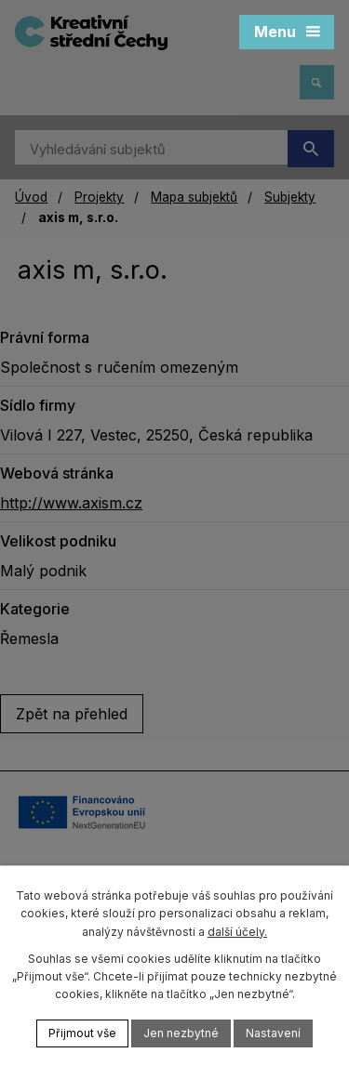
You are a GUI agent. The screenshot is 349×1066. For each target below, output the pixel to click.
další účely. (237, 932)
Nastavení (273, 1033)
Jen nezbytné (181, 1033)
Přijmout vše (82, 1033)
